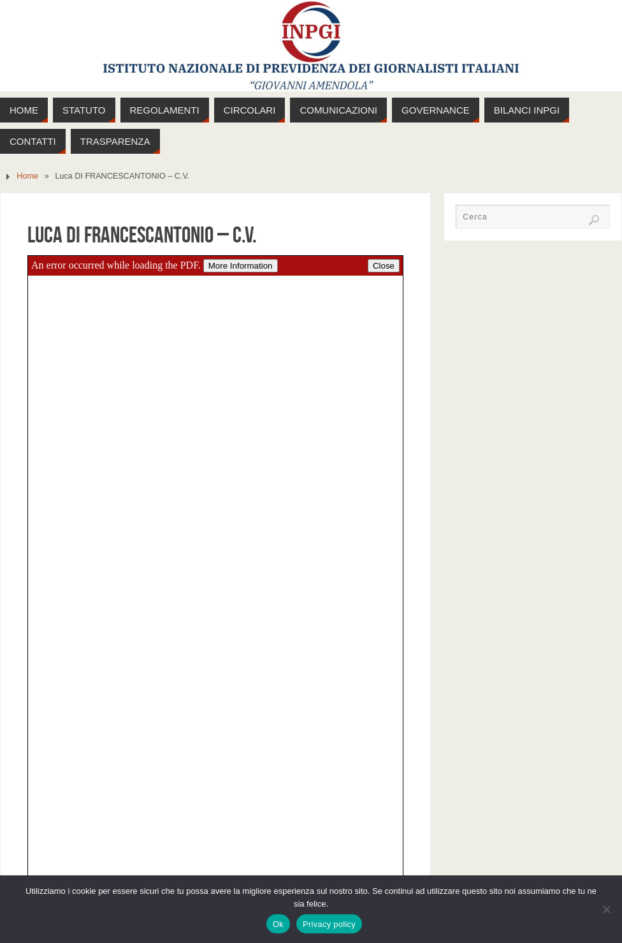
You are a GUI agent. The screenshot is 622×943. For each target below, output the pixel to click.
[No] (606, 909)
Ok (278, 924)
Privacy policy (329, 924)
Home (27, 176)
